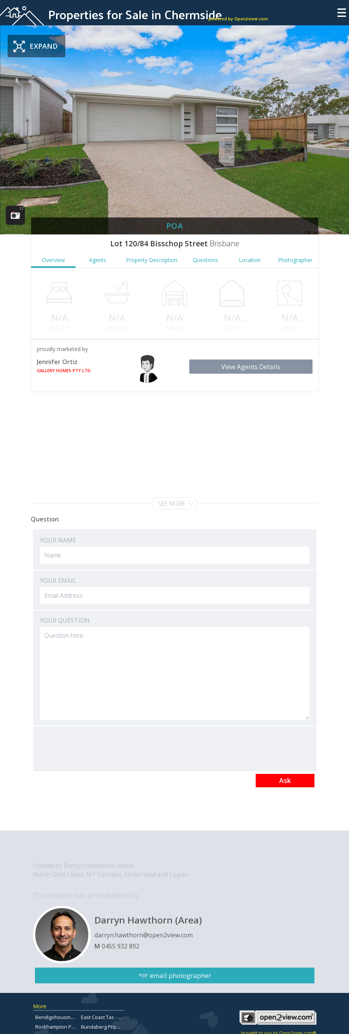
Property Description (151, 260)
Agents (97, 260)
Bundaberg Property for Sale (114, 1026)
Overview (53, 260)
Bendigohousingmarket (62, 1017)
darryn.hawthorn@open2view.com (143, 935)
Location (250, 260)
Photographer (295, 260)
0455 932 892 (120, 946)
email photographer (180, 975)
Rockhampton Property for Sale (71, 1026)
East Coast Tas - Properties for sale (121, 1017)
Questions (205, 260)
